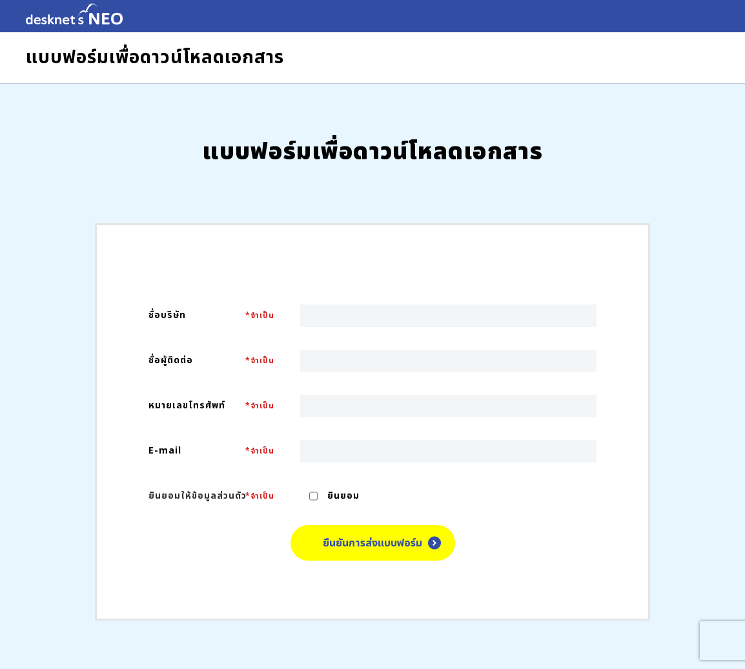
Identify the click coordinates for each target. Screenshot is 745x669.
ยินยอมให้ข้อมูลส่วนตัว (197, 496)
